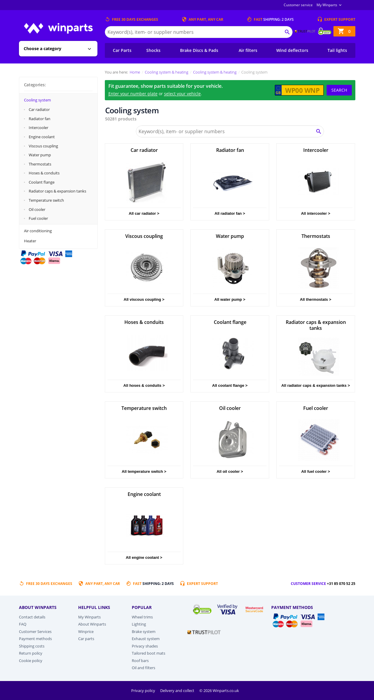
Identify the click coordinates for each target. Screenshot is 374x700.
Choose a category (42, 48)
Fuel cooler (38, 218)
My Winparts (327, 4)
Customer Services (35, 631)
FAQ (22, 624)
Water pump (40, 155)
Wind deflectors (292, 50)
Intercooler (38, 127)
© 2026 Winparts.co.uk (219, 690)
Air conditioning (38, 230)
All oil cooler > (229, 471)
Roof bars (140, 660)
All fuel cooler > (315, 471)
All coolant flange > (230, 385)
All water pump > (229, 299)
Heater (30, 241)
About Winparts (92, 624)
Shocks (153, 50)
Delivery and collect (177, 690)
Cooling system (37, 100)
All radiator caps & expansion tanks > (315, 385)
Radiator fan (39, 118)
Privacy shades (145, 646)
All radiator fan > (230, 213)
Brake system (143, 631)
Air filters (248, 50)
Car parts (86, 638)
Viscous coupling (43, 146)
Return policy (30, 653)
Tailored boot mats (148, 653)
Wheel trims (142, 617)
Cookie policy (30, 660)
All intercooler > (315, 213)
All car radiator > (144, 213)
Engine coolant (42, 136)
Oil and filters (143, 667)
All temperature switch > (144, 471)
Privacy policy (143, 690)
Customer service (298, 4)
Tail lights (337, 50)
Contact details (32, 617)
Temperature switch (46, 200)
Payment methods (35, 638)
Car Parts (122, 50)
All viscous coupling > (144, 299)
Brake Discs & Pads (199, 50)
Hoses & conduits (44, 173)
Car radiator (39, 109)
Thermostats (40, 164)
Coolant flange (41, 182)
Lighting (139, 624)
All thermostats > (315, 299)
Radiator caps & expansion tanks (57, 191)
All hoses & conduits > (144, 385)
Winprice (86, 631)
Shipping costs (31, 646)
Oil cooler (37, 209)
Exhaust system (146, 638)
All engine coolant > (144, 557)
